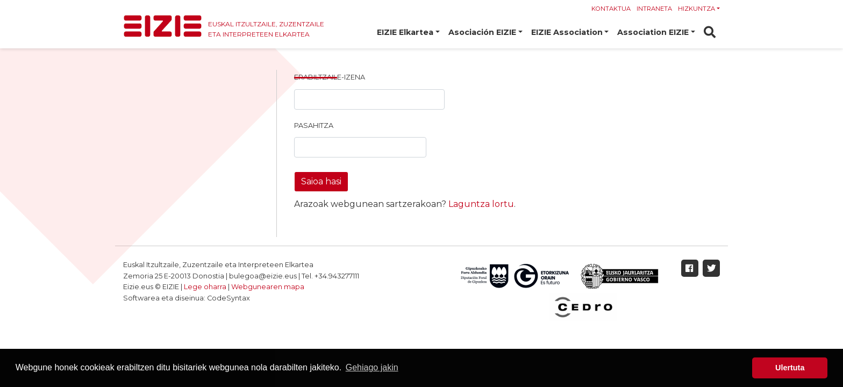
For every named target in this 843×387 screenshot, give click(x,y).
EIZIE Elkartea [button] (405, 32)
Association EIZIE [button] (653, 32)
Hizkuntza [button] (696, 8)
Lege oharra (205, 287)
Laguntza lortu (481, 204)
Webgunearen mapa (267, 287)
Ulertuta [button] (789, 367)
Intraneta (654, 8)
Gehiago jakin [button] (372, 367)
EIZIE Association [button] (567, 32)
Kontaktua (611, 8)
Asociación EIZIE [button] (482, 32)
